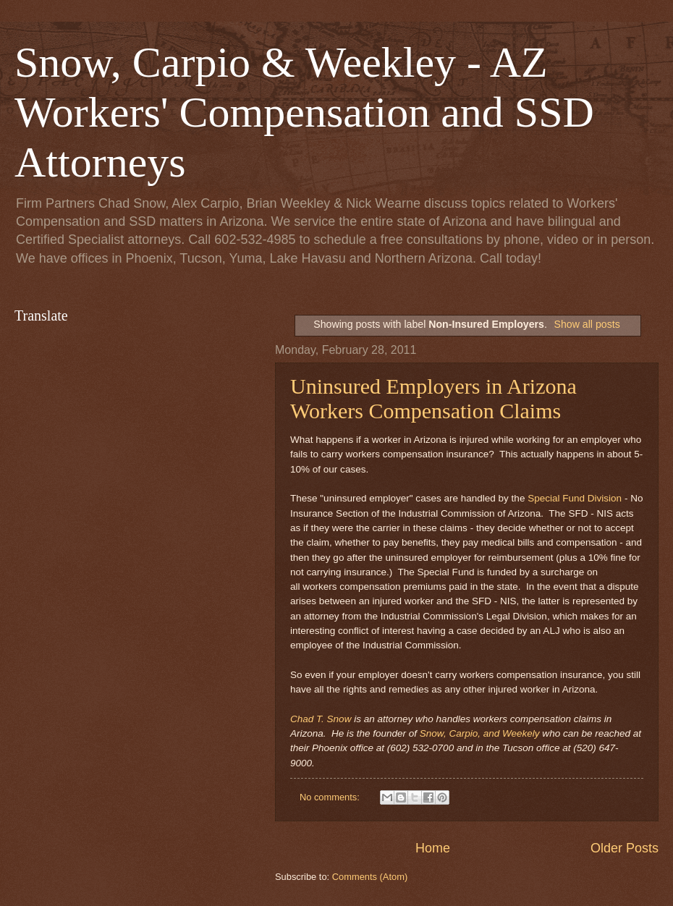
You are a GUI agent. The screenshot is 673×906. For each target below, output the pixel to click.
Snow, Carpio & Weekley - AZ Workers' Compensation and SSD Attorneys (304, 112)
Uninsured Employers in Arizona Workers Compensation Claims (433, 398)
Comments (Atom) (369, 876)
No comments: (331, 797)
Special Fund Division (575, 498)
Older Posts (625, 848)
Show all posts (586, 324)
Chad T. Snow (320, 719)
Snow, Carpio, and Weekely (480, 733)
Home (432, 848)
